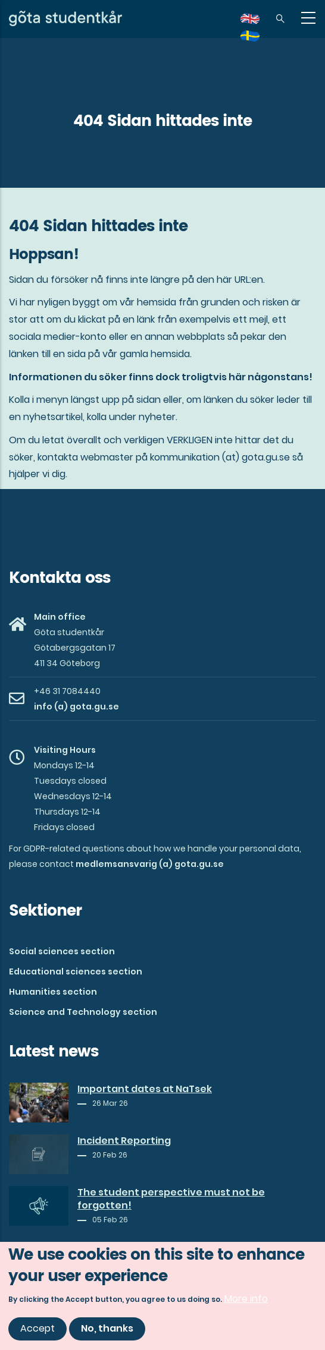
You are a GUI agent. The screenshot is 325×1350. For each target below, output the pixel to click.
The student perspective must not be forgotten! (171, 1199)
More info (246, 1302)
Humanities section (53, 992)
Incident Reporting (124, 1140)
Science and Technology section (83, 1012)
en (257, 23)
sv (257, 40)
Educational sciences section (75, 971)
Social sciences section (62, 951)
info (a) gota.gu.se (76, 706)
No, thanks (107, 1332)
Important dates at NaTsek (144, 1089)
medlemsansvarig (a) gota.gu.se (150, 864)
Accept (37, 1332)
